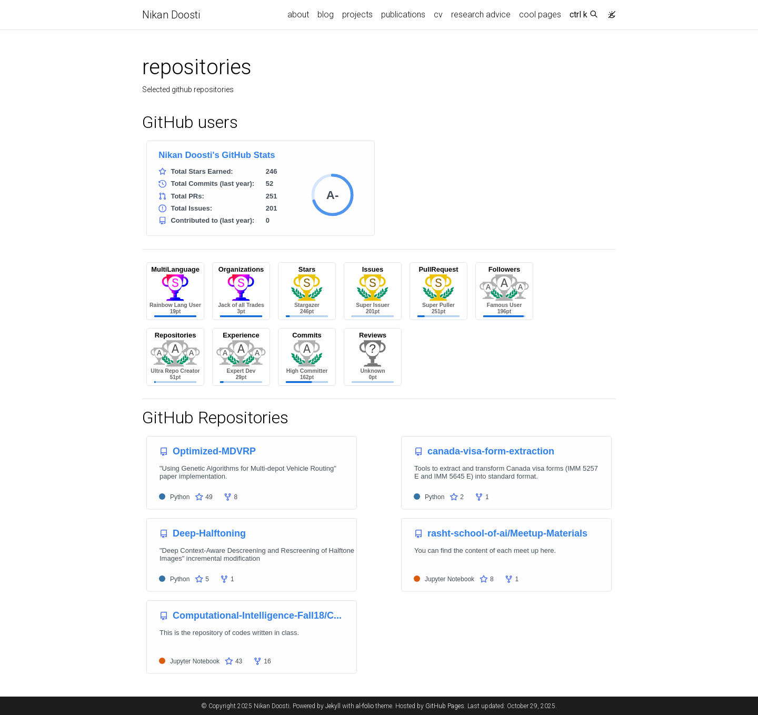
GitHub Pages (444, 706)
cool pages (540, 14)
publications (403, 14)
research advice (481, 14)
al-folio (365, 706)
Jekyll (333, 706)
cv (438, 14)
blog (325, 14)
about (298, 14)
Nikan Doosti (171, 14)
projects (357, 14)
